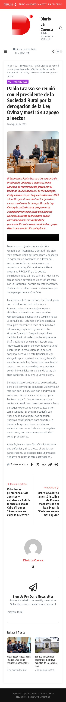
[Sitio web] (33, 566)
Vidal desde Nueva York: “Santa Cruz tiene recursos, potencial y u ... (19, 661)
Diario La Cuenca (33, 560)
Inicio (9, 65)
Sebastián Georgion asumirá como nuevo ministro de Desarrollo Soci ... (46, 661)
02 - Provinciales (23, 65)
